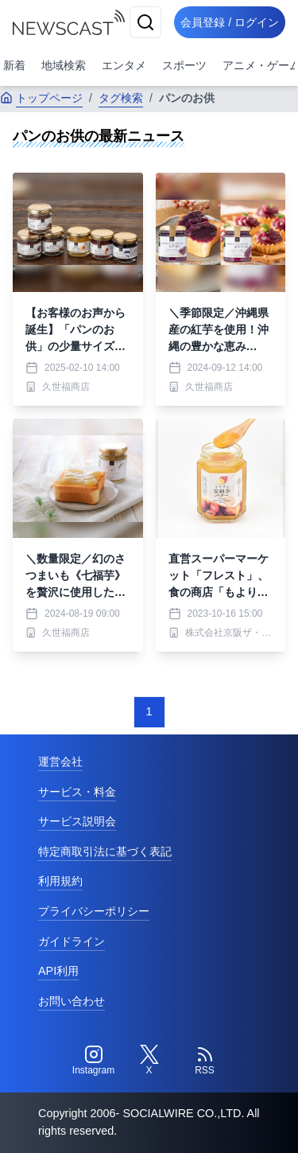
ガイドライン (71, 941)
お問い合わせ (71, 1001)
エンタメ (124, 65)
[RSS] (205, 1061)
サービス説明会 (77, 821)
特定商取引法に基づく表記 (105, 851)
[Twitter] (149, 1061)
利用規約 (60, 880)
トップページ (41, 98)
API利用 (58, 970)
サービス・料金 (77, 791)
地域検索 (63, 65)
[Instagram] (94, 1061)
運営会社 (60, 761)
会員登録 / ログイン (229, 22)
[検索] (145, 22)
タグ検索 (121, 98)
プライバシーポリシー (93, 911)
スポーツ (184, 65)
